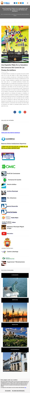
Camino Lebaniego (12, 251)
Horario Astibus (11, 184)
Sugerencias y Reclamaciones (16, 262)
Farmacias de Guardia (14, 180)
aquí (25, 387)
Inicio (2, 14)
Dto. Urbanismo (11, 198)
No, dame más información (18, 391)
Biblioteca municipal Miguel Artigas (15, 227)
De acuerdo (7, 391)
